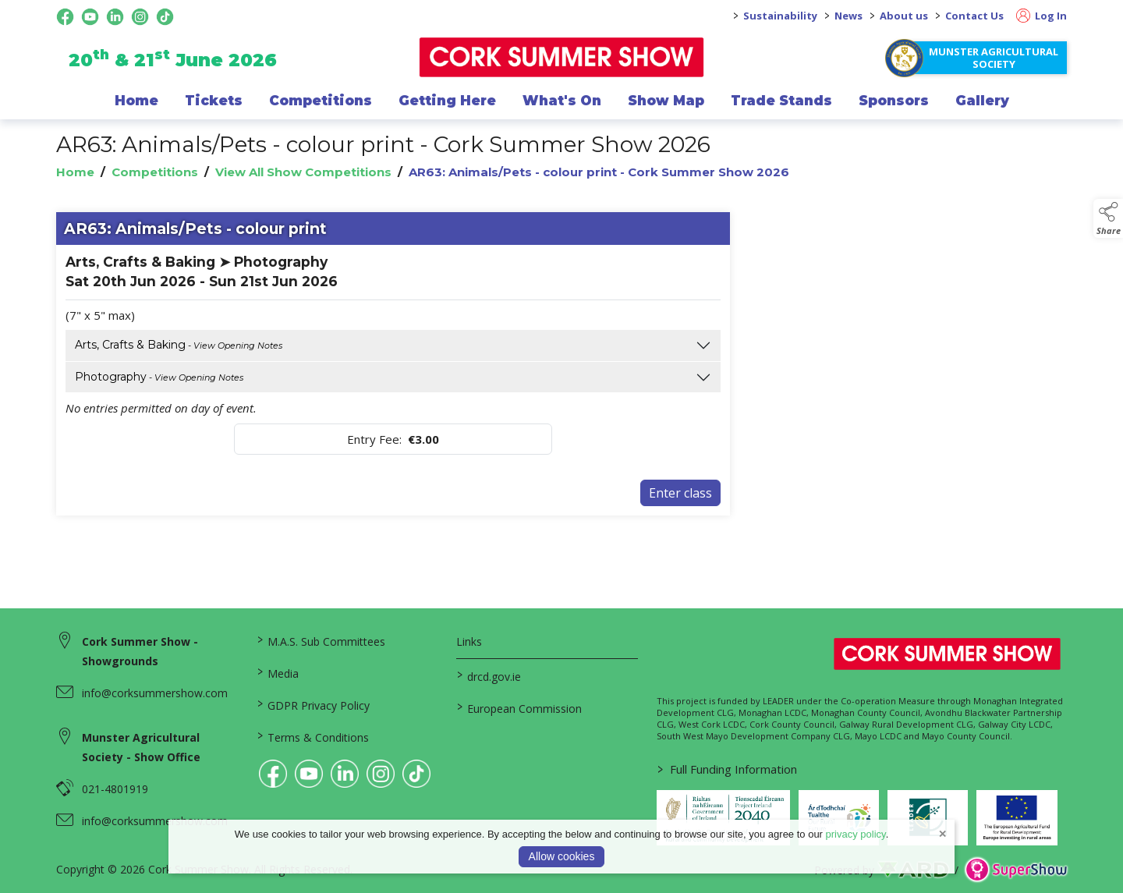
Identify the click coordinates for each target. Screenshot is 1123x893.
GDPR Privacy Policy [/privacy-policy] (313, 704)
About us (904, 16)
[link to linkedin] (345, 774)
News (848, 16)
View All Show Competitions (303, 172)
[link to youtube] (309, 774)
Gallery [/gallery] (982, 100)
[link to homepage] (562, 57)
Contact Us (974, 16)
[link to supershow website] (1016, 870)
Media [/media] (277, 672)
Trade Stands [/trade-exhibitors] (781, 100)
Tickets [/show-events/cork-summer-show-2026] (214, 100)
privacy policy (856, 834)
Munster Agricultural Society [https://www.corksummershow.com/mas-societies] (993, 57)
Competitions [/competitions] (320, 100)
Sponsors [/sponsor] (894, 100)
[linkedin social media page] (115, 17)
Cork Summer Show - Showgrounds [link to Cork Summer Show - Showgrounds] (140, 651)
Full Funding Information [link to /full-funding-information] (727, 769)
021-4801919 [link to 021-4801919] (115, 788)
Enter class (680, 492)
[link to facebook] (273, 774)
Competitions (155, 172)
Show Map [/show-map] (666, 100)
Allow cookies (562, 856)
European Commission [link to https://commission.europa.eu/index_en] (519, 707)
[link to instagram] (381, 774)
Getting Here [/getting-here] (447, 100)
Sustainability (780, 16)
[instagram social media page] (140, 17)
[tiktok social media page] (165, 17)
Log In (1041, 16)
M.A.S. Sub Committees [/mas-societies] (320, 640)
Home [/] (136, 100)
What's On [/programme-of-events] (562, 100)
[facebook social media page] (65, 17)
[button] (1108, 218)
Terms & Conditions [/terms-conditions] (312, 736)
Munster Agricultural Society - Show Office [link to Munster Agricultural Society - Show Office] (141, 747)
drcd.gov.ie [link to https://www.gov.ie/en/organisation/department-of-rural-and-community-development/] (489, 675)
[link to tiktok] (416, 774)
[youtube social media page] (90, 17)
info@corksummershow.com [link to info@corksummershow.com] (155, 693)
